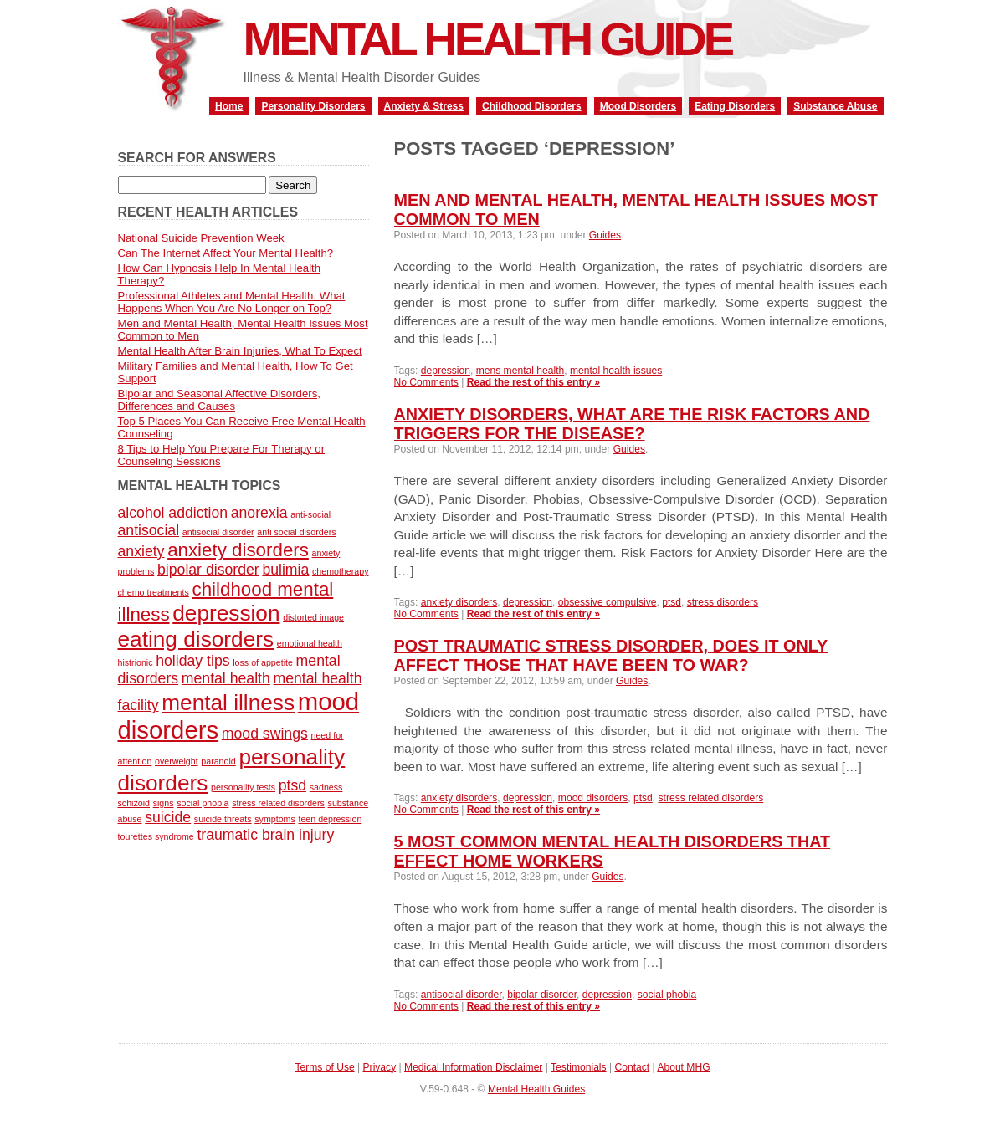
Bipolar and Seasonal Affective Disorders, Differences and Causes (219, 399)
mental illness (228, 702)
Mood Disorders (638, 106)
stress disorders (722, 602)
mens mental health (520, 370)
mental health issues (616, 370)
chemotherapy (340, 571)
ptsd (671, 602)
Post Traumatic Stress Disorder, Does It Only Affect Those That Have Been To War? (611, 655)
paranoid (218, 761)
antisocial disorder (461, 994)
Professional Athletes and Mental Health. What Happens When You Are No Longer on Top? (232, 301)
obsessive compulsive (607, 602)
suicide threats (223, 819)
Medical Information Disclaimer (473, 1067)
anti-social (310, 514)
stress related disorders (711, 798)
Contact (631, 1067)
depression (445, 370)
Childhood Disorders (532, 106)
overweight (176, 761)
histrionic (135, 662)
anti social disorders (296, 532)
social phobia (667, 994)
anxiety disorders (459, 602)
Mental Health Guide (488, 39)
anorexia (259, 512)
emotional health (309, 643)
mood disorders (593, 798)
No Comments (426, 382)
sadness (326, 787)
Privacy (380, 1067)
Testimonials (579, 1067)
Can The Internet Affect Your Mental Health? (226, 253)
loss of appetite (263, 662)
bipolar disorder (542, 994)
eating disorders (196, 639)
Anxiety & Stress (424, 106)
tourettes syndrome (156, 836)
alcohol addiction (173, 512)
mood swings (265, 733)
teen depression (329, 819)
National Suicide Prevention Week (201, 238)
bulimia (285, 569)
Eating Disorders (735, 106)
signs (163, 803)
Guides (605, 235)
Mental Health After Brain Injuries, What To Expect (240, 351)
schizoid (134, 803)
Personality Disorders (313, 106)
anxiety (141, 551)
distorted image (313, 617)
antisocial (149, 530)
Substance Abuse (835, 106)
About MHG (683, 1067)
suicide (168, 817)
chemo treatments (153, 592)
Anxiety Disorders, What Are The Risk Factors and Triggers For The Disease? (632, 423)
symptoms (274, 819)
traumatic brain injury (265, 834)
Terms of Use (324, 1067)
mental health (226, 678)
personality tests (243, 787)
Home (229, 106)
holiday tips (192, 660)
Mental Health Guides (536, 1089)
